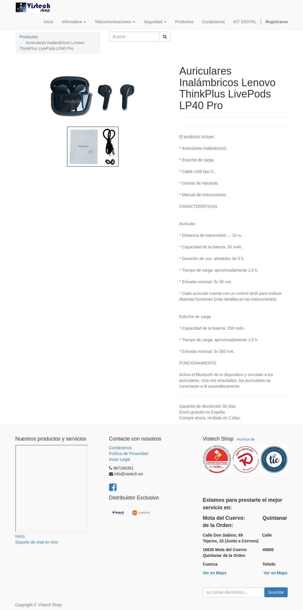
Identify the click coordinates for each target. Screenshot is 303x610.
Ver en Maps (214, 573)
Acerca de (246, 439)
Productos (29, 37)
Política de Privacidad (128, 453)
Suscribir (276, 592)
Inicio (20, 536)
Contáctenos (120, 447)
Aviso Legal (119, 459)
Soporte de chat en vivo (36, 542)
